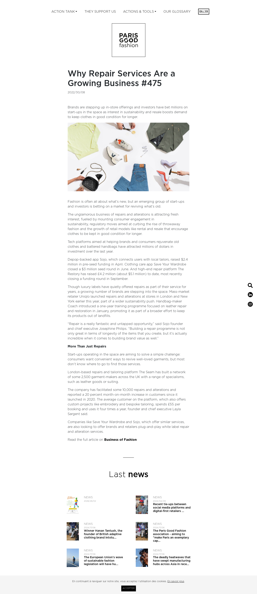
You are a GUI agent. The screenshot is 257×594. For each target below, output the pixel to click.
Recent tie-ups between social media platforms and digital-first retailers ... (172, 508)
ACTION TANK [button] (63, 11)
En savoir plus (175, 581)
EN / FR (203, 11)
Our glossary (177, 11)
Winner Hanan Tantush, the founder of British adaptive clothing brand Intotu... (103, 534)
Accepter (128, 588)
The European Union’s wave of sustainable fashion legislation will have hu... (103, 561)
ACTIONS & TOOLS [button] (138, 11)
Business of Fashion (120, 439)
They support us (100, 11)
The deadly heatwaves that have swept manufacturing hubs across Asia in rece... (172, 561)
